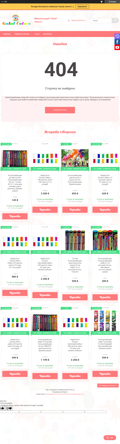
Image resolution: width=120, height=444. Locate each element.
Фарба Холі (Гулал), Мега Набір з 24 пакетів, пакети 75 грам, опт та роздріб (15, 263)
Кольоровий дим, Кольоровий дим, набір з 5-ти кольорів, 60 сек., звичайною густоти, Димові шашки (105, 265)
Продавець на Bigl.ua (60, 392)
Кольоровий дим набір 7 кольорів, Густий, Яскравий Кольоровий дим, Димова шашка (105, 344)
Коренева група (60, 110)
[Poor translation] (9, 409)
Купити (15, 216)
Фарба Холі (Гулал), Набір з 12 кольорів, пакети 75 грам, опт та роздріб (105, 179)
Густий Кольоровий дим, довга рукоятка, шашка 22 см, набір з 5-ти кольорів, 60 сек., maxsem (75, 265)
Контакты (47, 34)
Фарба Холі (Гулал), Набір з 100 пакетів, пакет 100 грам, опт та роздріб (45, 179)
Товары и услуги (21, 34)
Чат (110, 438)
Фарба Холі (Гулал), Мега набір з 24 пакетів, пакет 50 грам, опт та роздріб (15, 344)
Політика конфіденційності (74, 394)
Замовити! (82, 6)
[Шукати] (115, 20)
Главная (7, 34)
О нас (37, 34)
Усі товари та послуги (107, 385)
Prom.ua (71, 390)
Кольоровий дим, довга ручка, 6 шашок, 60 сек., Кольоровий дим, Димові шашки (75, 179)
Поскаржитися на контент (55, 394)
